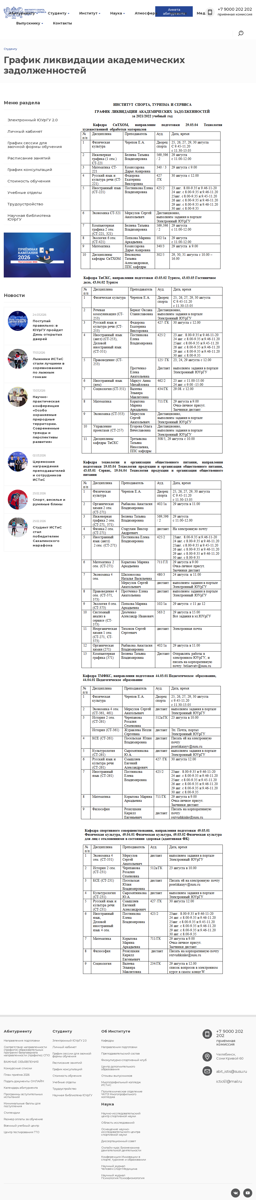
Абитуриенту (23, 13)
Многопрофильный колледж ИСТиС (121, 1083)
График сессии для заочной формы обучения (35, 144)
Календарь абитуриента (21, 1087)
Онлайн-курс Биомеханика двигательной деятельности (121, 1149)
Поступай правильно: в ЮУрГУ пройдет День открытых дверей (48, 330)
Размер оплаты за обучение (23, 1119)
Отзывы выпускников (116, 1075)
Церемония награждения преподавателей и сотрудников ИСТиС (49, 471)
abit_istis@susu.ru (231, 1071)
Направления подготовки (22, 1040)
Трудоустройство (25, 204)
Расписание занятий (29, 158)
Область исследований (117, 1122)
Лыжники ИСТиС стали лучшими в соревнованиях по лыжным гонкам (48, 368)
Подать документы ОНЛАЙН (24, 1081)
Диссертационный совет (118, 1141)
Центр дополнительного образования (118, 1068)
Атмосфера (147, 13)
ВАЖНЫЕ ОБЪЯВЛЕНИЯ (21, 1062)
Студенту (58, 13)
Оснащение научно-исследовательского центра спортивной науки (120, 1131)
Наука (117, 13)
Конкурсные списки (18, 1068)
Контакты (62, 23)
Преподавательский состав (120, 1053)
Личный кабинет (25, 131)
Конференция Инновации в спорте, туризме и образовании (123, 1158)
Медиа (205, 13)
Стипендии (12, 1112)
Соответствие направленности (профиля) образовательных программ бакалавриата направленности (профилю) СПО (27, 1051)
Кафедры (107, 1040)
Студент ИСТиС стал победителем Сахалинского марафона (47, 536)
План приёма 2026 (17, 1074)
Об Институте (115, 1031)
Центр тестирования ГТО (22, 1132)
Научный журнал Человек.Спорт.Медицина (119, 1167)
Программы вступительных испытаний (23, 1095)
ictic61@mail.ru (229, 1081)
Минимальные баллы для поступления (22, 1105)
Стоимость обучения (29, 181)
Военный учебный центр (21, 1125)
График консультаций (30, 169)
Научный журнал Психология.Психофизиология (122, 1177)
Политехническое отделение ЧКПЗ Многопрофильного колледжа (121, 1094)
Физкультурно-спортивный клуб (123, 1060)
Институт (89, 13)
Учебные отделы (25, 192)
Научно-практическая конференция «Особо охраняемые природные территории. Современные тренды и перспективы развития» (46, 419)
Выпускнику (29, 23)
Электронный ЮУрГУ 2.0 (33, 120)
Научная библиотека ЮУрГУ (29, 217)
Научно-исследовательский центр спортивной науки (120, 1115)
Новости (178, 13)
